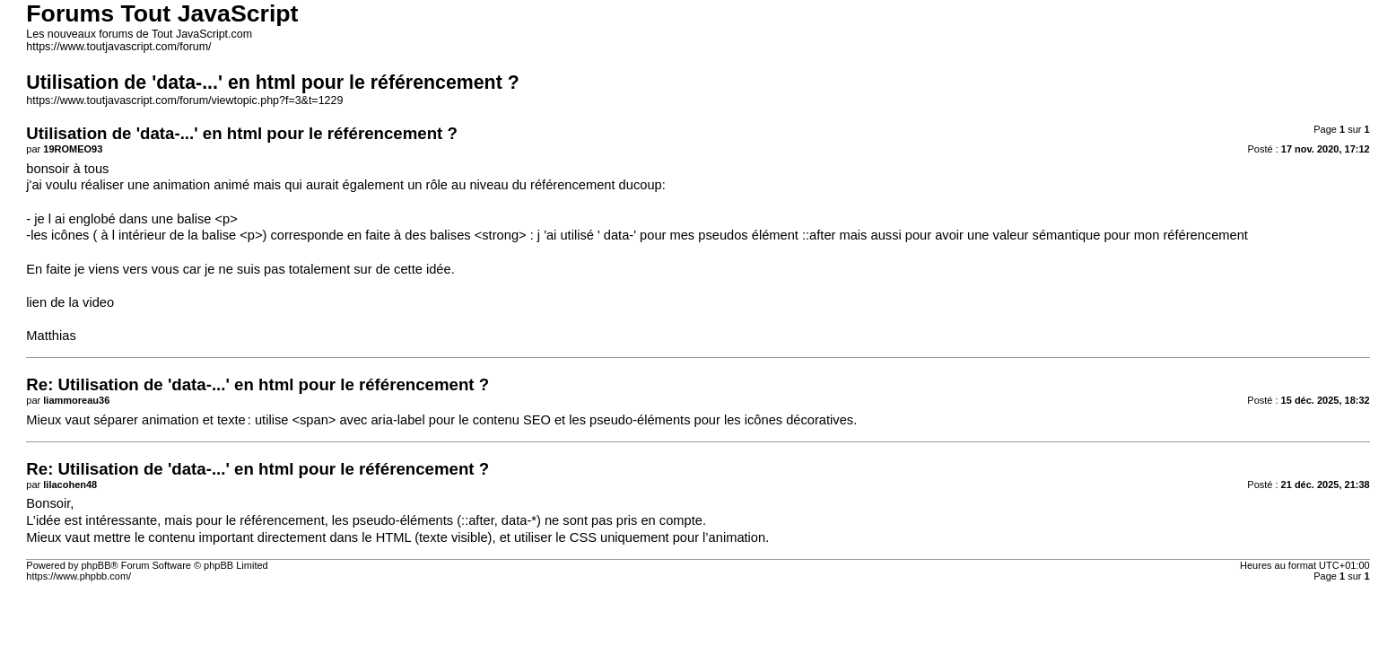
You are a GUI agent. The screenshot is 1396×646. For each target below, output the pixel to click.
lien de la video (70, 302)
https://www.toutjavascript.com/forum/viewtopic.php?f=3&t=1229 (184, 100)
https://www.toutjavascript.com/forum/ (118, 46)
